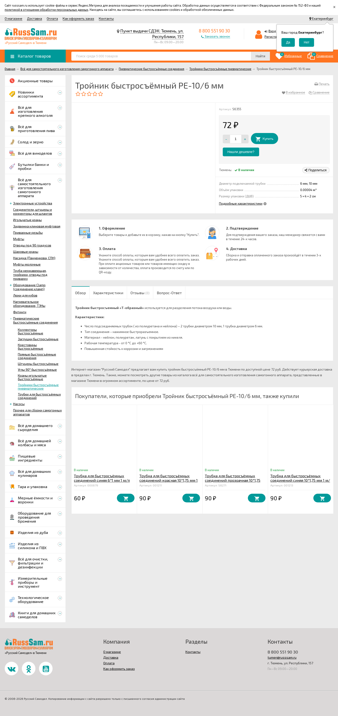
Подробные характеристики (240, 203)
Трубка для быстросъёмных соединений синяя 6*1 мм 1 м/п (102, 477)
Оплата (52, 18)
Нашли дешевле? (240, 152)
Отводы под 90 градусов (32, 245)
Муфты (18, 239)
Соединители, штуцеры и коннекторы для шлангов (32, 211)
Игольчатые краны (27, 220)
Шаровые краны (25, 252)
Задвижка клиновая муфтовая (36, 226)
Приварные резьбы (28, 233)
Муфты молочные (27, 264)
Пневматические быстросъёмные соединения (35, 320)
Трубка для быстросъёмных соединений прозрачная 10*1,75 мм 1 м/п (232, 480)
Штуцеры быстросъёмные (38, 364)
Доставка (34, 18)
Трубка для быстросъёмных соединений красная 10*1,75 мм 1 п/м (168, 480)
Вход (272, 31)
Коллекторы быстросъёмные (30, 331)
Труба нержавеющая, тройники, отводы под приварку (30, 275)
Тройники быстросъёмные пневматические (38, 386)
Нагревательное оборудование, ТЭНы (29, 304)
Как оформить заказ (78, 18)
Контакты (106, 18)
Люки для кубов (25, 295)
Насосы (19, 404)
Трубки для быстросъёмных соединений (39, 396)
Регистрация (274, 37)
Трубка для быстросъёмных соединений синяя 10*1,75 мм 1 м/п (300, 480)
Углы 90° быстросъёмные (37, 370)
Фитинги (19, 312)
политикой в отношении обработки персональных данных (46, 10)
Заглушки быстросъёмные (38, 339)
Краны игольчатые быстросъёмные (32, 377)
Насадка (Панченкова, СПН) (34, 258)
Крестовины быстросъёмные (30, 346)
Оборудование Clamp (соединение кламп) (29, 287)
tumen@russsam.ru (282, 657)
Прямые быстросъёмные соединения (37, 356)
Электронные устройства (32, 203)
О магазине (13, 18)
